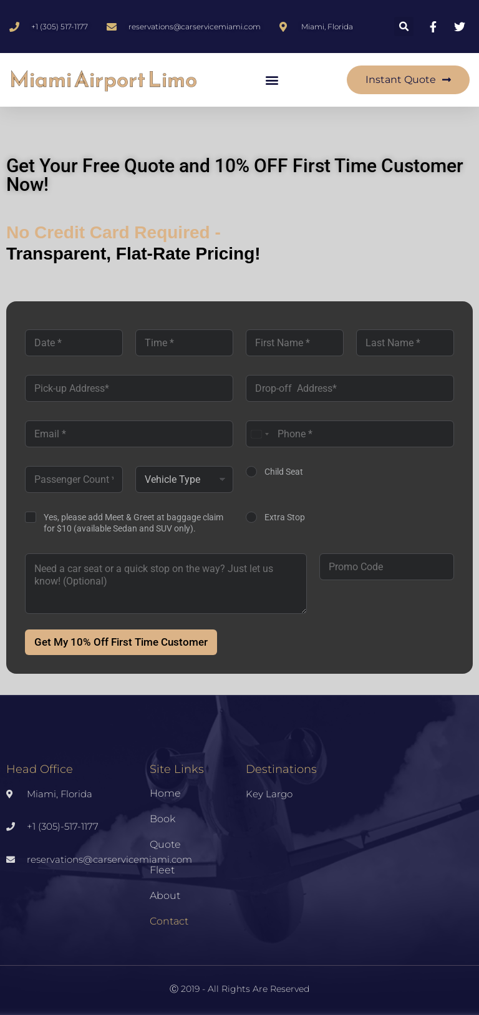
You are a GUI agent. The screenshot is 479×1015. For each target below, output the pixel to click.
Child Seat (283, 472)
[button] (404, 26)
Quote (165, 844)
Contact (169, 921)
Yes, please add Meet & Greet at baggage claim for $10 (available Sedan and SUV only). (133, 522)
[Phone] (350, 433)
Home (165, 793)
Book (162, 819)
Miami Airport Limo (103, 79)
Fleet (162, 870)
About (165, 895)
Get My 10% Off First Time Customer (121, 642)
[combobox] (259, 433)
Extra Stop (284, 517)
